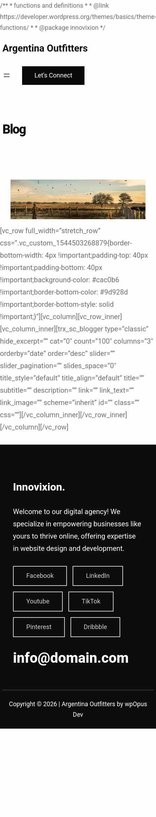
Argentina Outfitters (45, 48)
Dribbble (95, 626)
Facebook (40, 575)
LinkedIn (98, 575)
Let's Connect (53, 75)
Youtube (37, 601)
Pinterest (39, 626)
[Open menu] (6, 75)
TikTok (91, 601)
